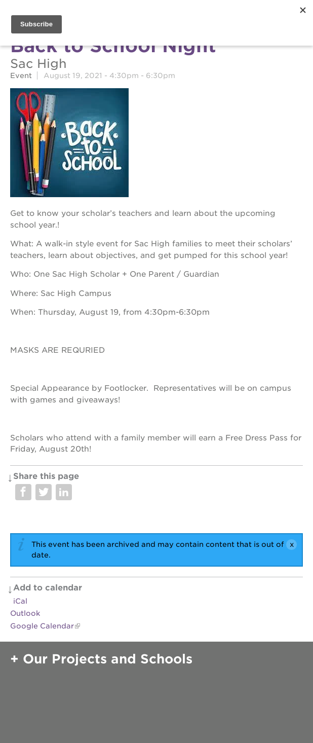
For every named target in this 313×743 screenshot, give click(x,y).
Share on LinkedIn (64, 492)
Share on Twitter (43, 492)
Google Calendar (42, 626)
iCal (20, 601)
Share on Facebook (23, 492)
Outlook (25, 613)
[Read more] (156, 144)
